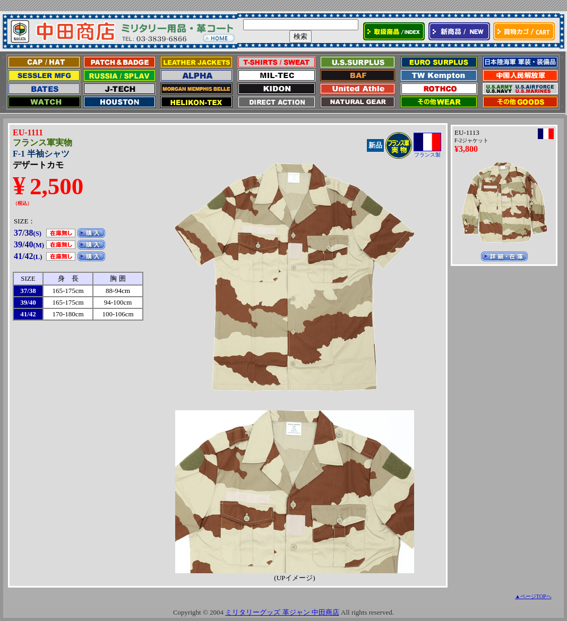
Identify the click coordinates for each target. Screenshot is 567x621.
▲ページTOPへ (533, 596)
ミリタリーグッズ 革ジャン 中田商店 (282, 612)
